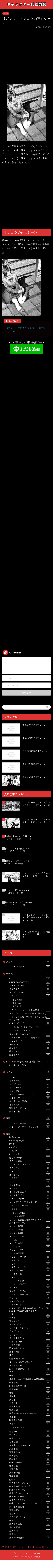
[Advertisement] (26, 56)
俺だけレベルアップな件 (29, 1362)
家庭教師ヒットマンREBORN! (29, 1413)
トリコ (29, 1263)
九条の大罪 (29, 1352)
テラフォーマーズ (29, 1257)
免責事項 (37, 1553)
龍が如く (29, 1048)
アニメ (28, 961)
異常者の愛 (29, 1472)
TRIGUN (29, 1150)
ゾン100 (29, 1240)
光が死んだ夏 (29, 1365)
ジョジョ (29, 1209)
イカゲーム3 (29, 1087)
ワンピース (29, 1334)
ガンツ (6, 13)
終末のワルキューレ (29, 1493)
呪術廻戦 (29, 1382)
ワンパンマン (29, 1331)
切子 (29, 1375)
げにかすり (29, 1154)
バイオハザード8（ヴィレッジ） (26, 1027)
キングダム (29, 1185)
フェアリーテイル (29, 1291)
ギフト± (29, 1188)
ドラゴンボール (29, 1270)
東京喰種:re (29, 1452)
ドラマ (28, 1072)
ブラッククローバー (29, 1294)
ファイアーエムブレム (29, 1034)
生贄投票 (29, 1469)
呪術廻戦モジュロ (29, 1386)
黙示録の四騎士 (29, 1537)
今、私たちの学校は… (29, 1101)
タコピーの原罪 (29, 1243)
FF (29, 978)
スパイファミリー (29, 1236)
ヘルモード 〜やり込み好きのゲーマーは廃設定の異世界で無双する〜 (29, 1309)
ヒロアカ (29, 1287)
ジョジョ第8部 (29, 1233)
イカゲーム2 (29, 1084)
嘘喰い (29, 1392)
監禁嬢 (29, 1479)
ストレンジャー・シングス (29, 1094)
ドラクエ (29, 995)
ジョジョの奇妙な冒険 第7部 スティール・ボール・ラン (28, 1063)
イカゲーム (29, 1080)
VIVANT (29, 1077)
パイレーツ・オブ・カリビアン (29, 1127)
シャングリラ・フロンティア (29, 1202)
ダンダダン (29, 1246)
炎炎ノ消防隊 (29, 1462)
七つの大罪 (29, 1345)
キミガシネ (29, 989)
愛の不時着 (29, 1111)
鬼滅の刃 (29, 1530)
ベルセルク (29, 1314)
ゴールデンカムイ (29, 1192)
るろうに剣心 (29, 1161)
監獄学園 (29, 1476)
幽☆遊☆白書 (29, 1420)
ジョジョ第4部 (29, 1229)
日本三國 (29, 1442)
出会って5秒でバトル (29, 1369)
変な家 (29, 1399)
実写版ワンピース (29, 1108)
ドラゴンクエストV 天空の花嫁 (29, 1010)
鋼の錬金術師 (29, 1524)
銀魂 (29, 1520)
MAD (29, 1144)
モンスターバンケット (29, 1328)
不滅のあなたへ (29, 1348)
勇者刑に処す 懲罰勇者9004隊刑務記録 (29, 1379)
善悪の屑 (29, 1389)
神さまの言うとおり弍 (29, 1486)
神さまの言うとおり (29, 1483)
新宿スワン (29, 1438)
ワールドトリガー (29, 1338)
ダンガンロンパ (29, 992)
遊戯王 (29, 1513)
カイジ (29, 1171)
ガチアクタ (29, 1178)
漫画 (28, 1133)
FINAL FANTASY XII (29, 982)
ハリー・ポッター (29, 1123)
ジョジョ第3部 (29, 1226)
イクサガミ (29, 1091)
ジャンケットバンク (29, 1205)
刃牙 (29, 1372)
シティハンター (29, 1198)
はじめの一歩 (29, 1157)
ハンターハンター (29, 1280)
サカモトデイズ (29, 1195)
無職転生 (29, 1466)
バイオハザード (29, 1023)
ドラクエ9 (17, 1006)
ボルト (29, 1317)
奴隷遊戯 (29, 1410)
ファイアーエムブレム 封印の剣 (29, 1037)
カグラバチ (29, 1174)
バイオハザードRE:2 (21, 1030)
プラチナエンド (29, 1304)
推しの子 (29, 1435)
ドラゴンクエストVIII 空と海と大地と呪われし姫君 (29, 1018)
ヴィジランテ (29, 1341)
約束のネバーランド (29, 1489)
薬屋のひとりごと (29, 1500)
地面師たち (29, 1104)
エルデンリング (29, 985)
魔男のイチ (29, 1534)
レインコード (29, 1041)
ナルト (29, 1277)
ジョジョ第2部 (19, 1216)
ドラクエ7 (17, 1003)
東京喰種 (29, 1448)
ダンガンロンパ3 (29, 966)
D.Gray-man (29, 1137)
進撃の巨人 (29, 1510)
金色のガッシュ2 (29, 1517)
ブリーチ (29, 1298)
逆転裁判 (29, 1044)
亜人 (29, 1355)
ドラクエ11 (17, 1000)
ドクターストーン (29, 1267)
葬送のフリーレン (29, 1496)
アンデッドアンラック (29, 1164)
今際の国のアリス (29, 1358)
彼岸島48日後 (18, 1428)
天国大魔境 (29, 1406)
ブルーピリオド (29, 1301)
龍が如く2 (29, 1051)
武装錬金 (29, 1459)
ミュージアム (29, 1324)
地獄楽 (29, 1396)
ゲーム (28, 973)
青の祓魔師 (29, 1527)
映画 (28, 1118)
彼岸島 (29, 1423)
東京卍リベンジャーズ (29, 1445)
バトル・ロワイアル (29, 1284)
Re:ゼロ (29, 1147)
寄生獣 (29, 1416)
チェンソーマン (29, 1250)
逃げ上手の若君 (29, 1507)
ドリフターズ (29, 1274)
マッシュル (29, 1321)
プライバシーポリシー (21, 1553)
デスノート (29, 1260)
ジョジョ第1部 (19, 1213)
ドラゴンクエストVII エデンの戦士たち (29, 1013)
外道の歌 (29, 1403)
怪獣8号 (29, 1431)
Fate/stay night (29, 1140)
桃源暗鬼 (29, 1455)
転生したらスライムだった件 (29, 1503)
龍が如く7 (29, 1054)
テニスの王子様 (29, 1253)
